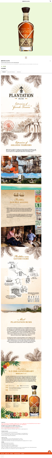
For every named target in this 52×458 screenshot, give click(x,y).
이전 (1, 1)
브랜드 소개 (7, 453)
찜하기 (2, 456)
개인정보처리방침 (17, 453)
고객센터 (22, 453)
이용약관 (11, 453)
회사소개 (2, 453)
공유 (50, 61)
